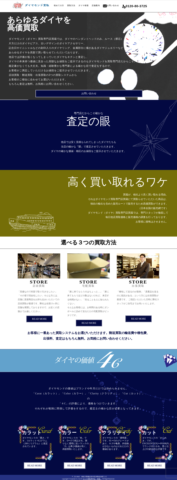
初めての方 (59, 5)
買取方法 (71, 5)
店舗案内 (96, 5)
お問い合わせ (113, 5)
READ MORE (39, 319)
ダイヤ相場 (83, 5)
